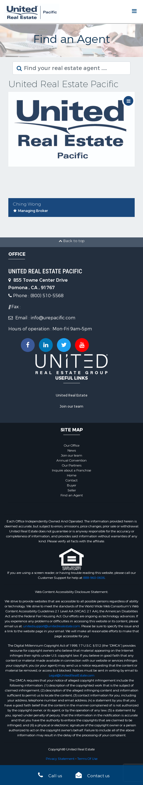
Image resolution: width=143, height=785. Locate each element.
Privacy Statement (60, 758)
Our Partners (71, 465)
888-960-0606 (94, 578)
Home (71, 475)
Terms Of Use (87, 758)
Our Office (71, 445)
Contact (71, 480)
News (71, 450)
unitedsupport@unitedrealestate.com (51, 626)
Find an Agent (72, 495)
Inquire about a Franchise (71, 470)
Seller (71, 490)
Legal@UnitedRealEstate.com (71, 675)
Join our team (71, 406)
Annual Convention (71, 460)
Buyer (71, 485)
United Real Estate (71, 395)
